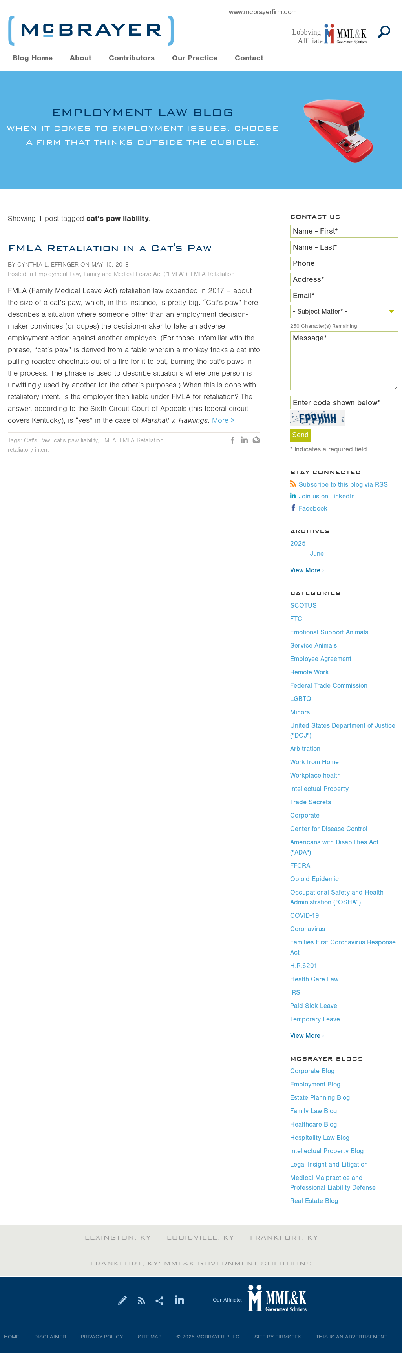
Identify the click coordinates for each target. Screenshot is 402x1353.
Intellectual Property (319, 789)
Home (11, 1337)
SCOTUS (303, 606)
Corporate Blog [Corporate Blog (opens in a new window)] (312, 1071)
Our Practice (194, 58)
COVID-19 (304, 916)
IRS (295, 993)
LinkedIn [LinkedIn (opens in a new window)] (245, 440)
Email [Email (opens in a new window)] (256, 440)
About (80, 58)
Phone (304, 263)
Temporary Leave (315, 1019)
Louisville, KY (200, 1237)
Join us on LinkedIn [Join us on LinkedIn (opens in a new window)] (322, 496)
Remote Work (309, 672)
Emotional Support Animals (329, 632)
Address (308, 279)
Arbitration (305, 749)
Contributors (132, 58)
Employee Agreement (320, 659)
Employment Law (57, 274)
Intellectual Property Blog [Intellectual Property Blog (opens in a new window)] (327, 1151)
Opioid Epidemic (314, 879)
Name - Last (315, 247)
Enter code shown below (336, 402)
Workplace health (315, 776)
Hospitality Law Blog (319, 1138)
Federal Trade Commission (328, 686)
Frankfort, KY (284, 1237)
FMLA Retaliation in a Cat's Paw (110, 248)
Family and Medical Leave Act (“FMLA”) (135, 274)
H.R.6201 (304, 966)
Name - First (315, 231)
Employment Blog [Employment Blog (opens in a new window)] (315, 1084)
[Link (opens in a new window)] (333, 34)
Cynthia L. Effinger (48, 264)
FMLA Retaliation (212, 274)
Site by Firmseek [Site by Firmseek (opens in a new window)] (277, 1337)
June (317, 554)
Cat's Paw (37, 440)
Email (304, 295)
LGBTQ (300, 699)
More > (223, 420)
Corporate (305, 816)
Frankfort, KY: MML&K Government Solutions (201, 1263)
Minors (300, 712)
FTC (296, 619)
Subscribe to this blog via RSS (339, 485)
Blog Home (33, 58)
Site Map (149, 1337)
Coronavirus (307, 929)
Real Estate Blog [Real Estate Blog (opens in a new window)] (314, 1201)
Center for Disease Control (328, 829)
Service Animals (313, 646)
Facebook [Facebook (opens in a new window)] (308, 509)
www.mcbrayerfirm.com (263, 12)
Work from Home (314, 762)
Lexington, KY (117, 1237)
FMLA (108, 440)
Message (310, 338)
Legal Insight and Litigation (329, 1165)
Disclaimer (50, 1337)
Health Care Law (314, 979)
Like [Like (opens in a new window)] (233, 440)
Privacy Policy (102, 1337)
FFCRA (300, 866)
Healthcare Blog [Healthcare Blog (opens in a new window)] (313, 1124)
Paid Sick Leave (313, 1006)
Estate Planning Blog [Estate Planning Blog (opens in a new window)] (320, 1098)
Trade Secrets (310, 802)
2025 (298, 544)
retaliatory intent (28, 449)
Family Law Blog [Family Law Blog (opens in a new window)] (313, 1111)
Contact (249, 58)
